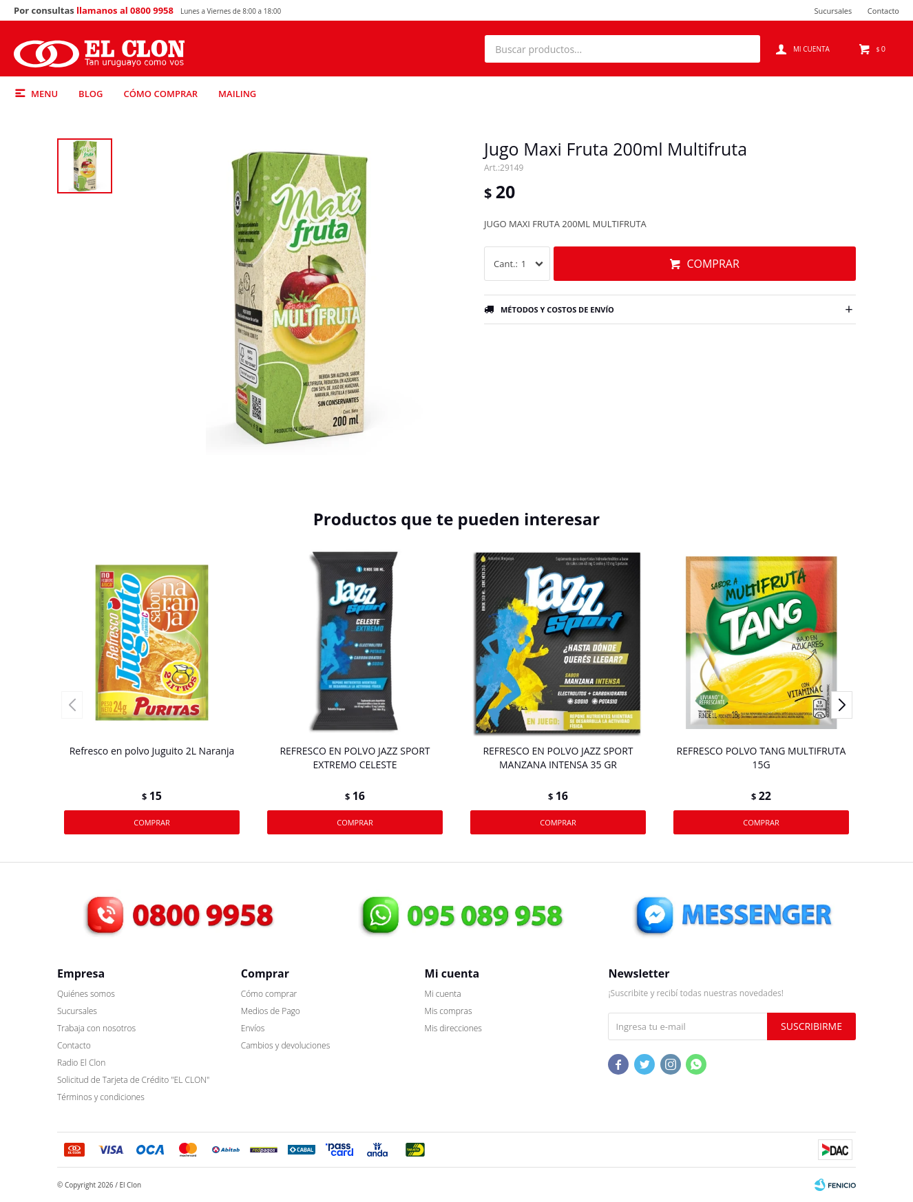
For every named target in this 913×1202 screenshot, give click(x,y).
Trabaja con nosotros (96, 1028)
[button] (743, 49)
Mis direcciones (453, 1028)
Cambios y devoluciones (285, 1045)
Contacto (883, 11)
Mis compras (448, 1011)
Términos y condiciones (101, 1097)
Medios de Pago (270, 1011)
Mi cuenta (443, 994)
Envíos (253, 1028)
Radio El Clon (81, 1062)
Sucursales (833, 11)
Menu (44, 93)
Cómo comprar (160, 93)
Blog (90, 93)
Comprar (712, 263)
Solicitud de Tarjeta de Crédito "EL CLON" (133, 1080)
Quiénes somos (86, 994)
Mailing (237, 93)
